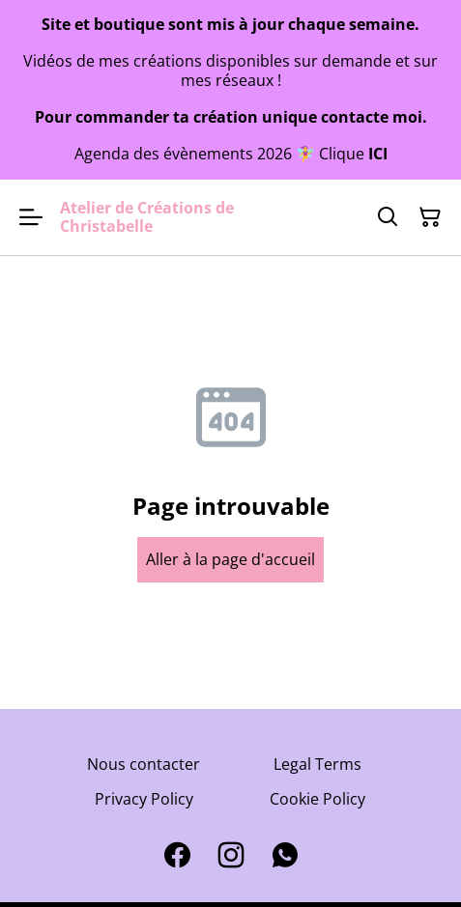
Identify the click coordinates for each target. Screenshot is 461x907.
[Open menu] (31, 217)
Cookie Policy (317, 798)
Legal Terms (317, 764)
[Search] (387, 217)
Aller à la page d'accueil (230, 559)
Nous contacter (143, 764)
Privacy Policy (144, 798)
